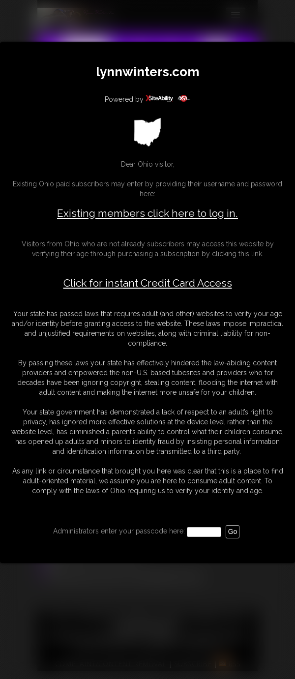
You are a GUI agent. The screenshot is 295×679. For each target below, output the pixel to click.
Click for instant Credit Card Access (147, 283)
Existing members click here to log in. (147, 213)
